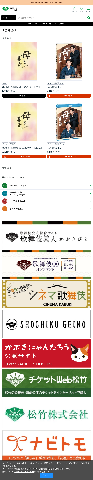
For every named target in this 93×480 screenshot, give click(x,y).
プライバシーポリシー (24, 472)
